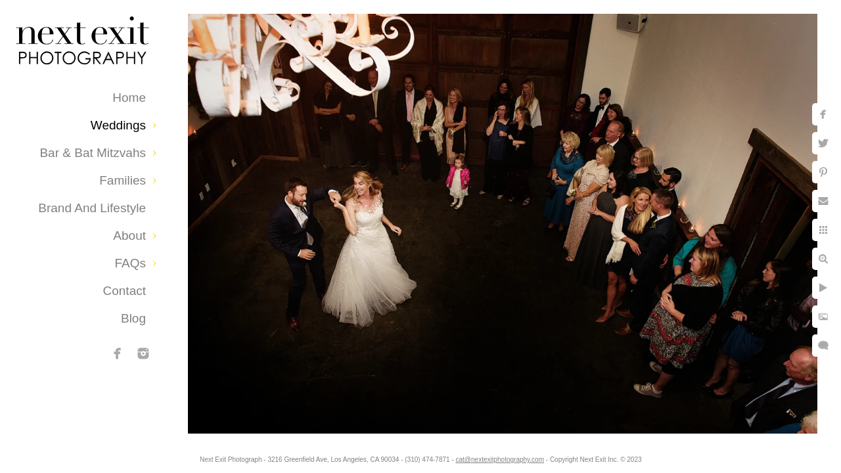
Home (129, 97)
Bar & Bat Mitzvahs (92, 153)
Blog (133, 318)
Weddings (118, 125)
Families (122, 180)
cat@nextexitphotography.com (510, 456)
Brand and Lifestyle (92, 208)
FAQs (130, 263)
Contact (124, 291)
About (129, 235)
